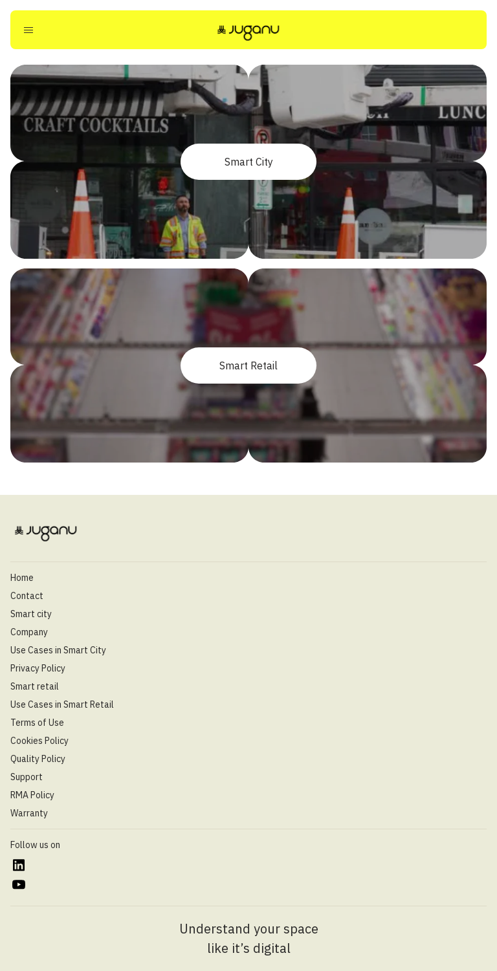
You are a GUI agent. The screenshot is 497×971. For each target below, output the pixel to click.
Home (22, 578)
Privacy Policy (37, 668)
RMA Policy (32, 795)
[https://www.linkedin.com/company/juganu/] (18, 865)
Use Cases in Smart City (58, 650)
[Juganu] (248, 32)
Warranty (29, 813)
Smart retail (34, 686)
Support (26, 777)
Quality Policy (37, 759)
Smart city (31, 614)
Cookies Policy (39, 741)
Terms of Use (37, 722)
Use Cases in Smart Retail (62, 704)
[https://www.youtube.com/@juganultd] (18, 885)
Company (29, 632)
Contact (26, 596)
